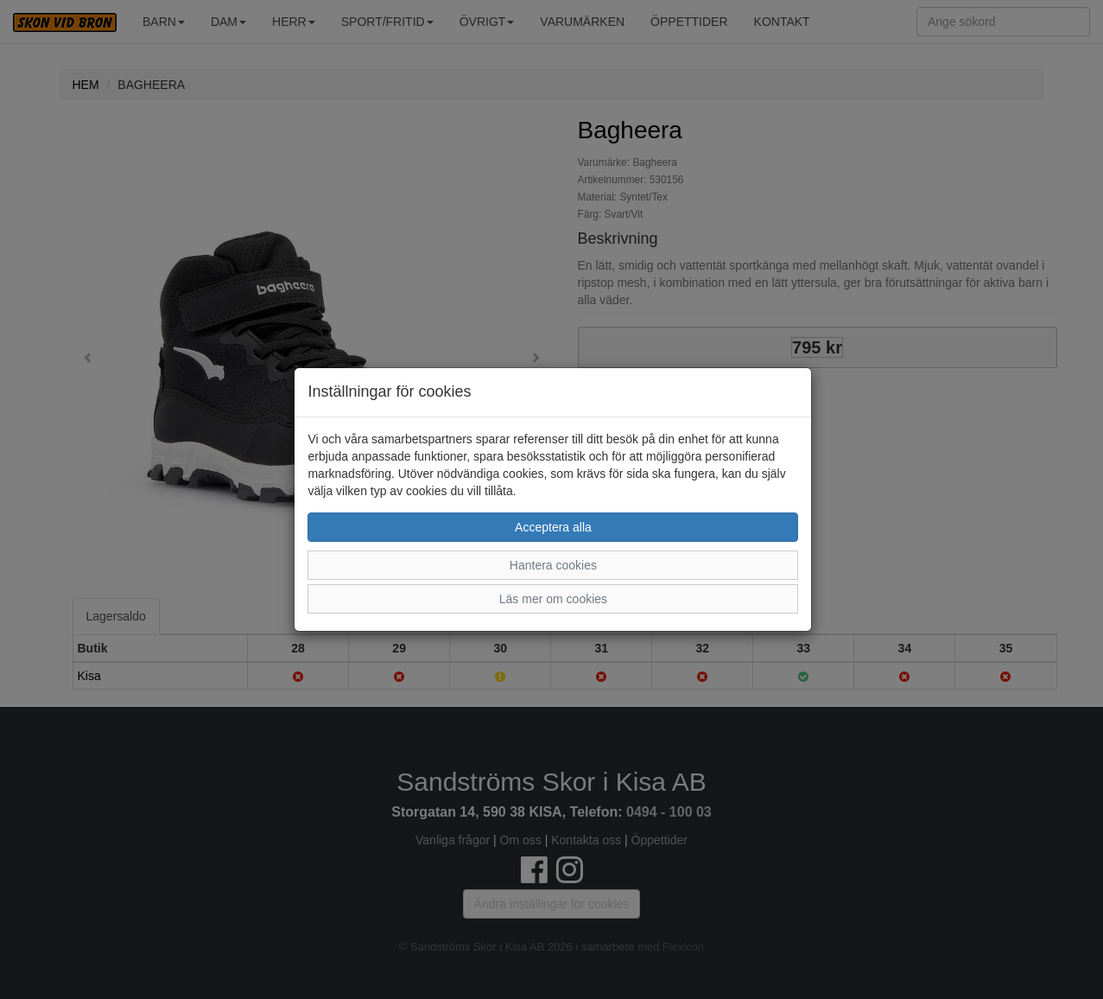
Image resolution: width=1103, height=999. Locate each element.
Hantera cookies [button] (553, 565)
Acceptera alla (553, 527)
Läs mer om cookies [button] (553, 599)
